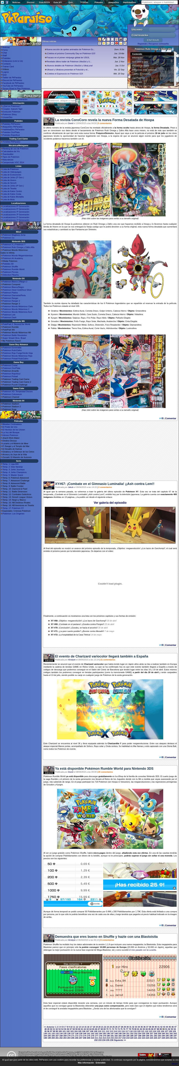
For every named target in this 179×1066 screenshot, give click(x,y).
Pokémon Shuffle (10, 266)
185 (127, 1036)
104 (75, 1031)
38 (150, 1027)
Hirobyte (71, 660)
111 (103, 1031)
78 (130, 1029)
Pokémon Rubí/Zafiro (12, 350)
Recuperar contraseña (159, 44)
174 (84, 1036)
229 (167, 1038)
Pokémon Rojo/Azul (11, 374)
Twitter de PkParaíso (12, 77)
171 (72, 1036)
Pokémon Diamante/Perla (14, 295)
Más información (86, 1063)
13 (80, 1027)
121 (142, 1031)
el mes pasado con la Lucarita (142, 950)
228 (163, 1038)
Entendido (101, 1063)
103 (72, 1031)
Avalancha (111, 321)
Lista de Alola (9, 199)
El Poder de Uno (10, 427)
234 (104, 1040)
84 (147, 1029)
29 (125, 1027)
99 (57, 1031)
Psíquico (100, 133)
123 (150, 1031)
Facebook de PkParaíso (13, 83)
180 (108, 1036)
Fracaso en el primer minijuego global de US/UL (68, 57)
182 (116, 1036)
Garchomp (159, 548)
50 (51, 1029)
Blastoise (48, 947)
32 (133, 1027)
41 (158, 1027)
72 (113, 1029)
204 (68, 1038)
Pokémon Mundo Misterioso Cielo (18, 306)
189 (143, 1036)
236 (111, 1040)
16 (88, 1027)
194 (163, 1036)
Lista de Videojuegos (12, 172)
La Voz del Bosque (11, 432)
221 (135, 1038)
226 (155, 1038)
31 (130, 1027)
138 (76, 1033)
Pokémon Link (9, 315)
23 (108, 1027)
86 (152, 1029)
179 (104, 1036)
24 (111, 1027)
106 (83, 1031)
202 (61, 1038)
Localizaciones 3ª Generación (16, 214)
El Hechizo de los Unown (14, 430)
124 (154, 1031)
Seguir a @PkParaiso (10, 33)
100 (60, 1031)
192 (155, 1036)
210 (92, 1038)
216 (116, 1038)
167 (57, 1036)
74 (118, 1029)
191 (151, 1036)
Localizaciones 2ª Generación (16, 217)
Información (137, 58)
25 (113, 1027)
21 (102, 1027)
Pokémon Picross (10, 272)
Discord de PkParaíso (12, 80)
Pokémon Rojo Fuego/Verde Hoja (18, 353)
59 (76, 1029)
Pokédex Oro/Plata (11, 132)
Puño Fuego (79, 321)
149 (120, 1033)
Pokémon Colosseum (12, 394)
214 (108, 1038)
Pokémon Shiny (10, 114)
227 (159, 1038)
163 (175, 1033)
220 (131, 1038)
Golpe (102, 311)
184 (124, 1036)
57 (71, 1029)
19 (96, 1027)
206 (76, 1038)
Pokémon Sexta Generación (15, 99)
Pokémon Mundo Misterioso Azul (17, 312)
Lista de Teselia (10, 188)
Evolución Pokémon (11, 112)
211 (96, 1038)
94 (175, 1029)
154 (139, 1033)
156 (147, 1033)
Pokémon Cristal (10, 365)
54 (62, 1029)
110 (99, 1031)
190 (147, 1036)
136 (68, 1033)
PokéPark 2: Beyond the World (16, 324)
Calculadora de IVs (11, 151)
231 (175, 1038)
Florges (99, 624)
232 (96, 1040)
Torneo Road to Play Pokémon (16, 88)
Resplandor (115, 325)
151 (127, 1033)
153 (135, 1033)
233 (100, 1040)
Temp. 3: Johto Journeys (14, 469)
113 (111, 1031)
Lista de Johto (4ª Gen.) (13, 186)
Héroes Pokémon (10, 435)
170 (68, 1036)
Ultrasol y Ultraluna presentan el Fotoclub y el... (68, 70)
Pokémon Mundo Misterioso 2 (16, 309)
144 (100, 1033)
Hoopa (147, 128)
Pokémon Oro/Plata (11, 368)
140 (84, 1033)
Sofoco (91, 325)
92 (169, 1029)
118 (131, 1031)
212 (100, 1038)
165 (49, 1036)
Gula (61, 108)
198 (45, 1038)
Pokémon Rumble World (13, 269)
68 (102, 1029)
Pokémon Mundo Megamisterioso (18, 255)
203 (64, 1038)
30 (127, 1027)
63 (87, 1029)
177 (96, 1036)
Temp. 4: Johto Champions (15, 472)
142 (92, 1033)
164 (45, 1036)
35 (141, 1027)
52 (57, 1029)
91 (166, 1029)
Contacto (7, 64)
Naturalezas (8, 160)
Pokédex (99, 2)
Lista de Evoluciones (12, 175)
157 (151, 1033)
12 (77, 1027)
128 (170, 1031)
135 (64, 1033)
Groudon (55, 321)
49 (48, 1029)
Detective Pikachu (11, 275)
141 (88, 1033)
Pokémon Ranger (10, 298)
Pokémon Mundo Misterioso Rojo (17, 356)
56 (68, 1029)
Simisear (61, 105)
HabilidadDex (129, 2)
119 (135, 1031)
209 (88, 1038)
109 (95, 1031)
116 (123, 1031)
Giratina (54, 311)
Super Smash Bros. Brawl (14, 338)
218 (124, 1038)
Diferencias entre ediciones (144, 70)
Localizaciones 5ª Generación (16, 209)
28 (122, 1027)
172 (76, 1036)
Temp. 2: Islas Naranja (13, 467)
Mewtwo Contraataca (12, 424)
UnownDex (7, 117)
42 (161, 1027)
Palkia (53, 328)
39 (153, 1027)
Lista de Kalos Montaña (13, 197)
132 (53, 1033)
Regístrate (142, 44)
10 (71, 1027)
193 (159, 1036)
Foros (5, 50)
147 (112, 1033)
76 (124, 1029)
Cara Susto (92, 314)
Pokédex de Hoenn (140, 66)
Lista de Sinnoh (10, 183)
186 (131, 1036)
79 (132, 1029)
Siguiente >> (120, 1040)
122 (146, 1031)
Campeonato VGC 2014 (13, 162)
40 (156, 1027)
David (70, 123)
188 (139, 1036)
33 (136, 1027)
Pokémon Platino (10, 293)
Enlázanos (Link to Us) (13, 61)
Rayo (83, 318)
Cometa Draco (91, 311)
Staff (5, 55)
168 (61, 1036)
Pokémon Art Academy (13, 258)
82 (141, 1029)
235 (107, 1040)
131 (49, 1033)
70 (107, 1029)
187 (135, 1036)
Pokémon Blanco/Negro (13, 287)
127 (166, 1031)
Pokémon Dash (9, 317)
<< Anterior (49, 1027)
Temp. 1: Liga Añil (11, 464)
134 (61, 1033)
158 (155, 1033)
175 (88, 1036)
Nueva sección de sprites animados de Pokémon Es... (71, 49)
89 (161, 1029)
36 (144, 1027)
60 (79, 1029)
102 (68, 1031)
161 (167, 1033)
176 (92, 1036)
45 (170, 1027)
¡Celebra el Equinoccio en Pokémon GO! (65, 74)
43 (164, 1027)
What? (175, 1064)
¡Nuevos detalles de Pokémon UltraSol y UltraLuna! (70, 65)
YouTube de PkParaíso (13, 86)
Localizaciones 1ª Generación (16, 220)
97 (51, 1031)
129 (174, 1031)
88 (158, 1029)
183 (120, 1036)
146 (108, 1033)
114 (115, 1031)
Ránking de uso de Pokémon (15, 149)
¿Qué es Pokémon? (12, 106)
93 (172, 1029)
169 (64, 1036)
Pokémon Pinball (10, 376)
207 (80, 1038)
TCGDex (84, 2)
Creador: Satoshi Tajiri (12, 109)
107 (87, 1031)
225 (151, 1038)
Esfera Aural (78, 311)
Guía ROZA (44, 2)
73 (116, 1029)
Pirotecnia (61, 112)
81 (138, 1029)
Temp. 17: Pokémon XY (13, 508)
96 (48, 1031)
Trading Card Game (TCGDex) (155, 109)
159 (159, 1033)
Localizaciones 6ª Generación (16, 206)
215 (112, 1038)
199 (49, 1038)
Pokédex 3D (8, 264)
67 (99, 1029)
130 (45, 1033)
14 (83, 1027)
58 (74, 1029)
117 (127, 1031)
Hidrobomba (111, 328)
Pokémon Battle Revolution (15, 335)
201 (57, 1038)
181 (112, 1036)
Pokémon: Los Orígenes (13, 514)
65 (93, 1029)
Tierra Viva (76, 328)
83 (144, 1029)
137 (72, 1033)
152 (131, 1033)
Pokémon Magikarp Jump (14, 235)
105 (80, 1031)
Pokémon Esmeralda (12, 347)
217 (120, 1038)
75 (121, 1029)
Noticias (16, 2)
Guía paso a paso (140, 62)
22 (105, 1027)
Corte (97, 328)
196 (171, 1036)
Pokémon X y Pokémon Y (14, 244)
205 (72, 1038)
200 (53, 1038)
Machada (101, 321)
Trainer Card (8, 66)
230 (171, 1038)
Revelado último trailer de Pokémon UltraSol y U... (69, 61)
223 (143, 1038)
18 (94, 1027)
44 (167, 1027)
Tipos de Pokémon (11, 157)
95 (45, 1031)
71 (110, 1029)
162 (171, 1033)
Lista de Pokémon (11, 169)
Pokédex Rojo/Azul (11, 135)
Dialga (54, 325)
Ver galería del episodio (110, 502)
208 (84, 1038)
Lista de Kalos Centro (12, 191)
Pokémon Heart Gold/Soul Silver (17, 290)
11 (74, 1027)
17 (91, 1027)
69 (104, 1029)
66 (96, 1029)
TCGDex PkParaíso (11, 142)
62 (85, 1029)
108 (91, 1031)
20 (99, 1027)
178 (100, 1036)
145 (104, 1033)
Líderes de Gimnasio (141, 74)
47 (175, 1027)
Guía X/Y (57, 2)
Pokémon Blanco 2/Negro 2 (15, 282)
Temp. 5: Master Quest (13, 475)
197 (175, 1036)
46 (172, 1027)
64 (90, 1029)
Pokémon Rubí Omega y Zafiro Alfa (18, 247)
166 (53, 1036)
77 (127, 1029)
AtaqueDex (113, 2)
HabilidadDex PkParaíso (13, 129)
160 (163, 1033)
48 (45, 1029)
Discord (30, 2)
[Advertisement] (110, 452)
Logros (6, 72)
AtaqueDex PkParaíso (12, 127)
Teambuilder (8, 154)
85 (149, 1029)
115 (119, 1031)
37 (147, 1027)
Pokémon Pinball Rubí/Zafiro (15, 358)
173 (80, 1036)
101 (64, 1031)
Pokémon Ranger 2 (11, 301)
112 (107, 1031)
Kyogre (54, 318)
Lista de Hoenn (9, 180)
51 (54, 1029)
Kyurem (54, 314)
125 (158, 1031)
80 (135, 1029)
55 (65, 1029)
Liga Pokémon (138, 78)
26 (116, 1027)
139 (80, 1033)
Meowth (99, 631)
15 (85, 1027)
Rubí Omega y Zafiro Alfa (155, 96)
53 (59, 1029)
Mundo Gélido (79, 314)
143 (96, 1033)
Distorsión (99, 325)
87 (155, 1029)
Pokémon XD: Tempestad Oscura (17, 391)
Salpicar (76, 318)
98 (54, 1031)
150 (124, 1033)
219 (127, 1038)
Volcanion (124, 782)
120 (138, 1031)
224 (147, 1038)
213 (104, 1038)
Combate (59, 494)
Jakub (70, 487)
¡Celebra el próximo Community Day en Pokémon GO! (71, 53)
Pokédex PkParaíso (11, 124)
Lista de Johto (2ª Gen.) (13, 177)
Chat (5, 53)
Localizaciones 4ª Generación (16, 212)
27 (119, 1027)
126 (162, 1031)
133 (57, 1033)
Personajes (137, 82)
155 (143, 1033)
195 (167, 1036)
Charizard (88, 664)
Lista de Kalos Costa (12, 194)
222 (139, 1038)
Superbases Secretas (141, 86)
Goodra (86, 624)
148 (116, 1033)
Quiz (70, 2)
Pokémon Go (8, 238)
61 (82, 1029)
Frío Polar (91, 318)
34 (139, 1027)
